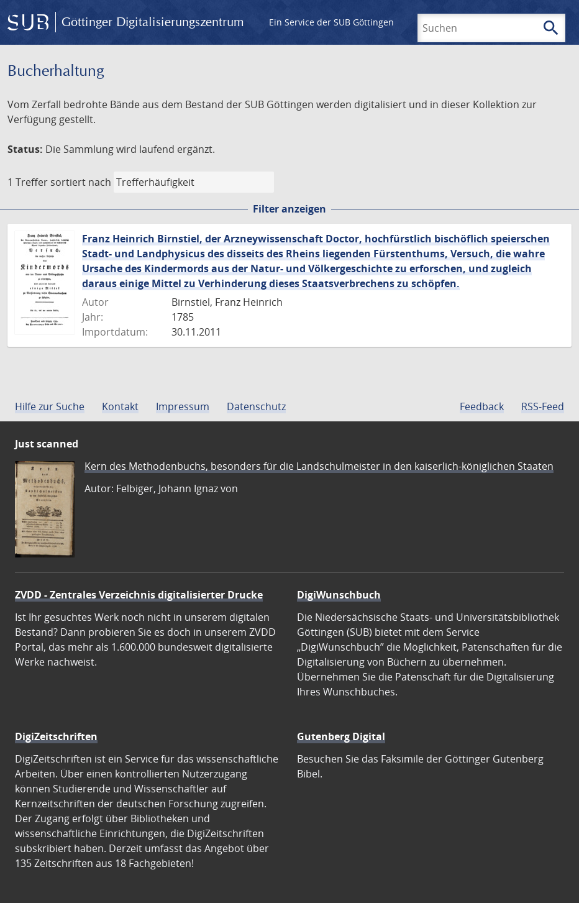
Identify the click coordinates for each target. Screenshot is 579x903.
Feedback (482, 406)
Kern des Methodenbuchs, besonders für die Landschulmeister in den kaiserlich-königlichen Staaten (319, 466)
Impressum (182, 406)
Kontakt (120, 406)
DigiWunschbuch (339, 595)
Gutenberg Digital (341, 736)
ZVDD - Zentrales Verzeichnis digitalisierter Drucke (139, 595)
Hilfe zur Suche (49, 406)
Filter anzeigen (289, 209)
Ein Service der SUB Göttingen (331, 22)
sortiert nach (80, 182)
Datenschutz (256, 406)
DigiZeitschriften (56, 736)
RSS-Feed (542, 406)
